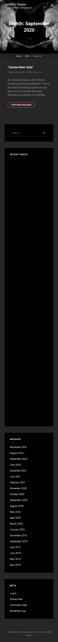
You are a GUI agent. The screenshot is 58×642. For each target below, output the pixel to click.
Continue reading (23, 105)
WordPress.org (17, 611)
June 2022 (15, 464)
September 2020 (18, 500)
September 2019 (18, 541)
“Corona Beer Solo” (20, 67)
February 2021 (17, 482)
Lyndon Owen (15, 4)
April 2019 (15, 564)
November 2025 (18, 447)
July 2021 (15, 476)
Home (18, 56)
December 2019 (18, 535)
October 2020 (17, 494)
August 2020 (16, 506)
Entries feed (16, 599)
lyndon (39, 72)
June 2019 (15, 553)
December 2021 (18, 470)
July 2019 (15, 547)
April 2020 (15, 517)
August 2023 (16, 453)
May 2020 (15, 511)
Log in (13, 593)
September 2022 (18, 458)
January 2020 (17, 529)
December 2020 (18, 488)
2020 (27, 56)
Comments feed (18, 605)
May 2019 (15, 559)
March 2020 (16, 523)
